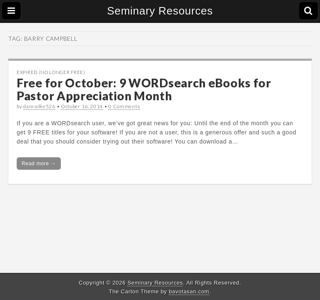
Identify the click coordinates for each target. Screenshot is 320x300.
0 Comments (124, 106)
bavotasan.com (189, 291)
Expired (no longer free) (51, 72)
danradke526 (39, 106)
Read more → (39, 163)
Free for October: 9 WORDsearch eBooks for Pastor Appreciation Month (144, 89)
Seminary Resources (160, 11)
